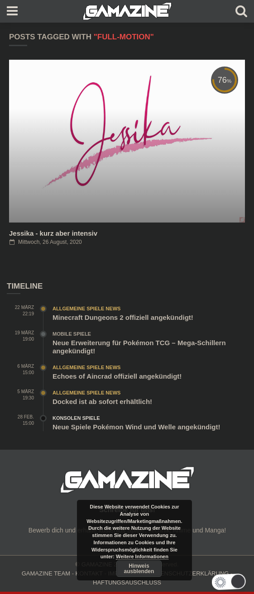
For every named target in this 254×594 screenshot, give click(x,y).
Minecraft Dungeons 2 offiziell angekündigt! (123, 317)
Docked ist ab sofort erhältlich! (102, 401)
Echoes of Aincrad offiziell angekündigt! (117, 376)
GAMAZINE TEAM (46, 573)
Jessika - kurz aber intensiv (53, 233)
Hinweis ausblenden (139, 569)
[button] (236, 582)
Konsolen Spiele (76, 418)
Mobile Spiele (72, 334)
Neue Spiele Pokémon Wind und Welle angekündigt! (136, 427)
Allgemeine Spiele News (86, 308)
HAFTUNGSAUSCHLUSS (127, 582)
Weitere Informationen (142, 556)
